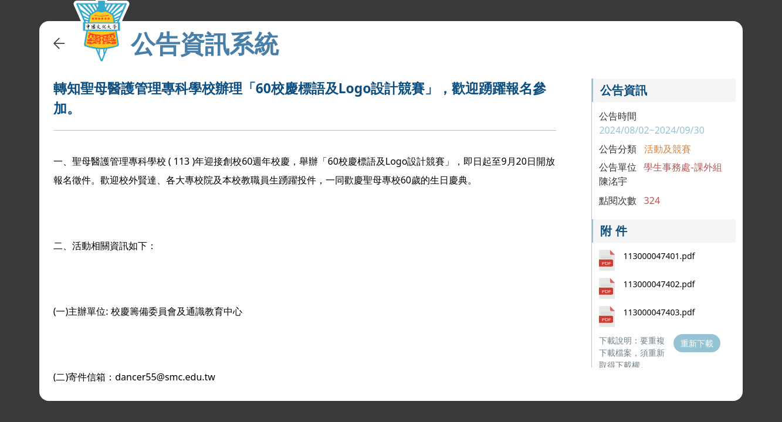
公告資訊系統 (205, 43)
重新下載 (697, 343)
